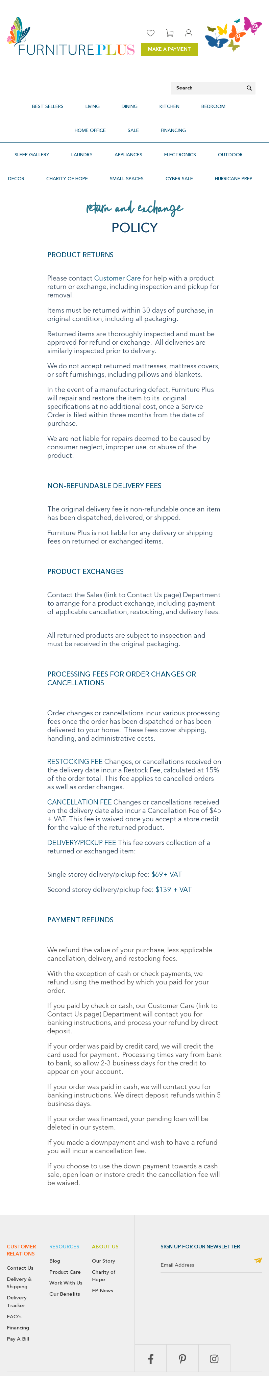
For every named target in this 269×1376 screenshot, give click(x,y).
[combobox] (213, 88)
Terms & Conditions (206, 1361)
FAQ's (14, 1284)
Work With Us (65, 1250)
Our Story (103, 1228)
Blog (54, 1228)
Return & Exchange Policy (189, 1354)
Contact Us (20, 1235)
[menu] (134, 110)
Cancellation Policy (238, 1354)
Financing (18, 1295)
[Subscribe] (258, 1228)
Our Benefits (64, 1261)
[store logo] (70, 36)
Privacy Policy (167, 1361)
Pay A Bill (18, 1306)
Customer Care (118, 246)
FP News (102, 1258)
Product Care (65, 1239)
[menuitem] (33, 102)
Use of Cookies (247, 1361)
